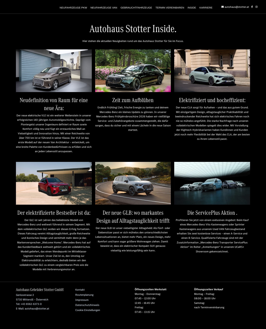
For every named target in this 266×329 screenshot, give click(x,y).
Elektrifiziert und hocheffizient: (212, 99)
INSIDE (192, 7)
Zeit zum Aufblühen (133, 99)
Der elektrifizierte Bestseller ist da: (53, 212)
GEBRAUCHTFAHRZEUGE (136, 7)
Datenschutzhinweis (87, 305)
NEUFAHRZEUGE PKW (73, 7)
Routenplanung (84, 294)
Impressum (82, 299)
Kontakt (79, 289)
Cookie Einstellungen (87, 310)
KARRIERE (206, 7)
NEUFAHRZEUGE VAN (103, 7)
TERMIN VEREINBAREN (169, 7)
